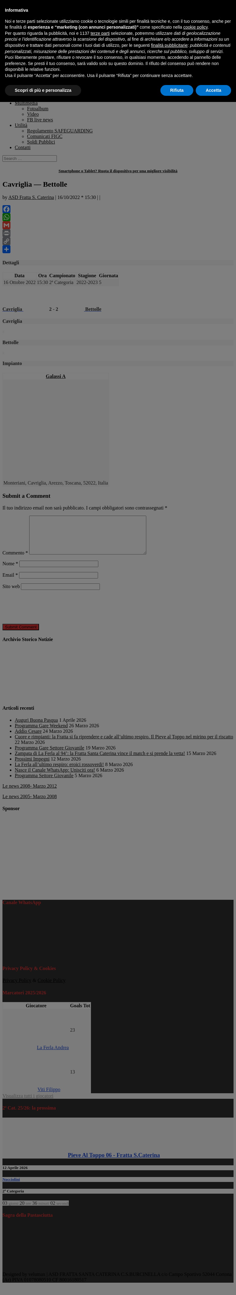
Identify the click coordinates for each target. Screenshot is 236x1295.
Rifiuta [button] (177, 90)
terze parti (100, 33)
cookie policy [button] (195, 27)
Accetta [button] (213, 90)
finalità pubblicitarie (169, 45)
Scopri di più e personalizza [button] (43, 90)
